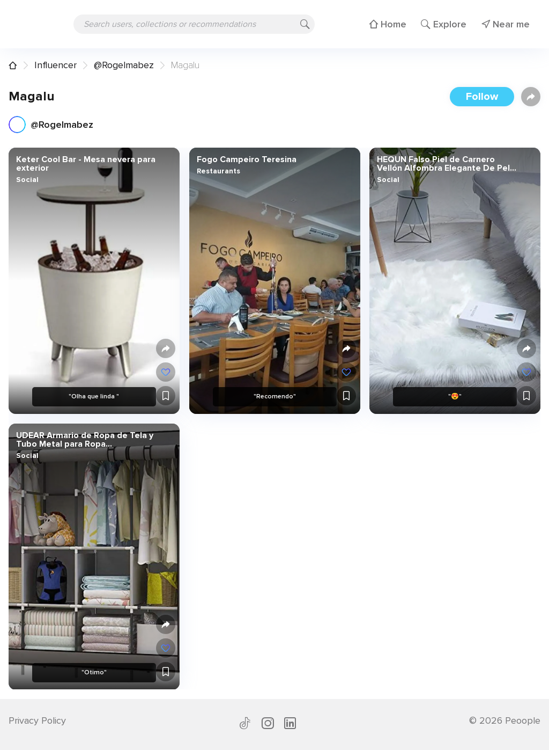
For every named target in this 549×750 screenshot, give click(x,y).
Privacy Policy (37, 720)
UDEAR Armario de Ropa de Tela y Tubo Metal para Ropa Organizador (84, 439)
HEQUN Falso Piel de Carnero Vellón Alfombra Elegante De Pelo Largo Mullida (446, 163)
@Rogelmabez (124, 65)
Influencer (55, 65)
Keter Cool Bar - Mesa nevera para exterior (85, 163)
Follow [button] (482, 96)
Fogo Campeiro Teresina (246, 159)
